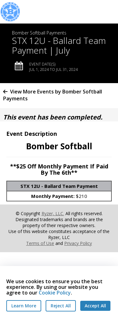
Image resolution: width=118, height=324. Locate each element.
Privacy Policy (78, 243)
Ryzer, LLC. (53, 213)
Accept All (95, 306)
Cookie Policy (55, 292)
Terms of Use (40, 243)
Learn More (23, 306)
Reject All (61, 306)
